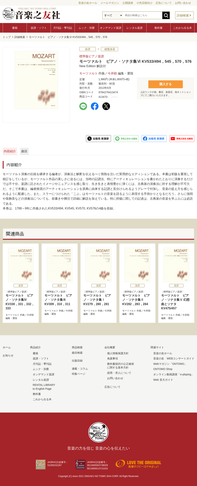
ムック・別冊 (87, 27)
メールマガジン (109, 2)
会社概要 (109, 346)
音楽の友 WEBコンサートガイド (173, 357)
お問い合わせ (183, 2)
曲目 (63, 150)
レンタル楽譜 (134, 27)
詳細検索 (183, 15)
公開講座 (127, 2)
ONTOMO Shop (162, 368)
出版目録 (77, 359)
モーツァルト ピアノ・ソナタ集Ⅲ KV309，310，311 (58, 299)
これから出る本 (182, 27)
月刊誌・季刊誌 (62, 27)
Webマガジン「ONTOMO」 (170, 362)
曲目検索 (77, 351)
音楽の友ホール (87, 2)
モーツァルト (88, 72)
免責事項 (112, 357)
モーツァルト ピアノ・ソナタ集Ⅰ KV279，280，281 (97, 299)
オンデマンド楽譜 (110, 27)
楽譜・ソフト (39, 27)
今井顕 (112, 72)
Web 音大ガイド (163, 378)
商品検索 (77, 346)
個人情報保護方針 (118, 352)
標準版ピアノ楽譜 (91, 55)
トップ (7, 36)
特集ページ (78, 372)
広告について (164, 2)
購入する (166, 83)
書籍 (14, 27)
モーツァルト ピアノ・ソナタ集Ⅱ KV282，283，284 (136, 299)
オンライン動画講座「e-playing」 (173, 373)
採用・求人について (119, 371)
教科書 (158, 27)
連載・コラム (80, 367)
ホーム (7, 346)
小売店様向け (144, 2)
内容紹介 (21, 150)
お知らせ (8, 354)
